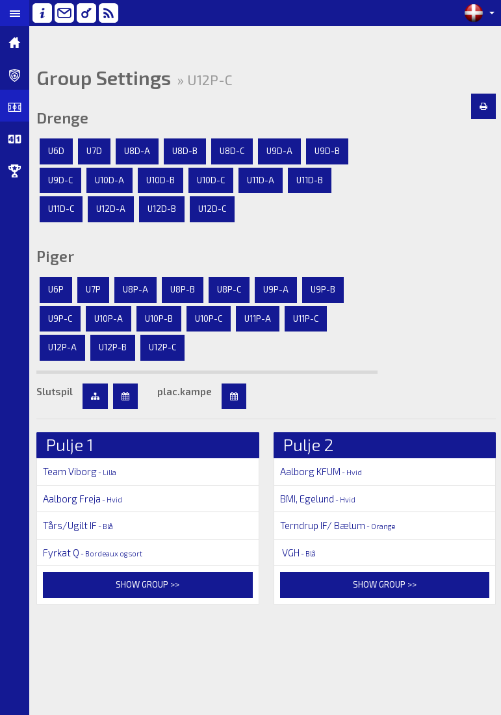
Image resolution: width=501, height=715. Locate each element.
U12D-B (162, 208)
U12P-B (113, 347)
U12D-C (212, 208)
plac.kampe (184, 391)
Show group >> (147, 584)
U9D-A (279, 151)
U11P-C (305, 318)
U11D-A (260, 180)
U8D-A (137, 151)
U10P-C (208, 318)
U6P (56, 289)
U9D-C (60, 180)
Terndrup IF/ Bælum (337, 525)
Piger (55, 256)
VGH (298, 552)
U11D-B (309, 180)
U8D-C (232, 151)
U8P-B (182, 289)
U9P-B (323, 289)
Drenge (62, 118)
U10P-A (108, 318)
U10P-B (159, 318)
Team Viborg (79, 471)
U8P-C (229, 289)
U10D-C (211, 180)
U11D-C (61, 208)
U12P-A (62, 347)
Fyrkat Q (92, 552)
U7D (94, 151)
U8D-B (185, 151)
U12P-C (162, 347)
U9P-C (60, 318)
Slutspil (54, 391)
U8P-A (135, 289)
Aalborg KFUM (321, 471)
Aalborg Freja (82, 498)
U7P (93, 289)
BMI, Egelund (317, 498)
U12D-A (110, 208)
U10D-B (160, 180)
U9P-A (276, 289)
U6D (56, 151)
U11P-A (257, 318)
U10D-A (109, 180)
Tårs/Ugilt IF (78, 525)
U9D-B (327, 151)
